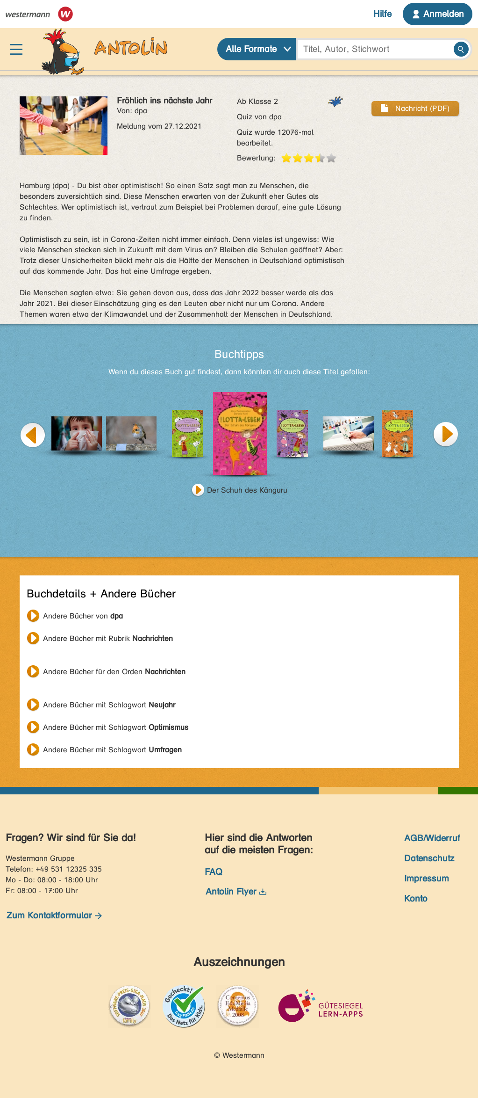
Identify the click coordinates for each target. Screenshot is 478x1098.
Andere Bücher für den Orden (114, 671)
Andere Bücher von (83, 615)
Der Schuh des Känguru (247, 490)
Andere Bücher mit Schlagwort (109, 704)
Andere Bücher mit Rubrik (108, 638)
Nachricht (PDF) (415, 108)
